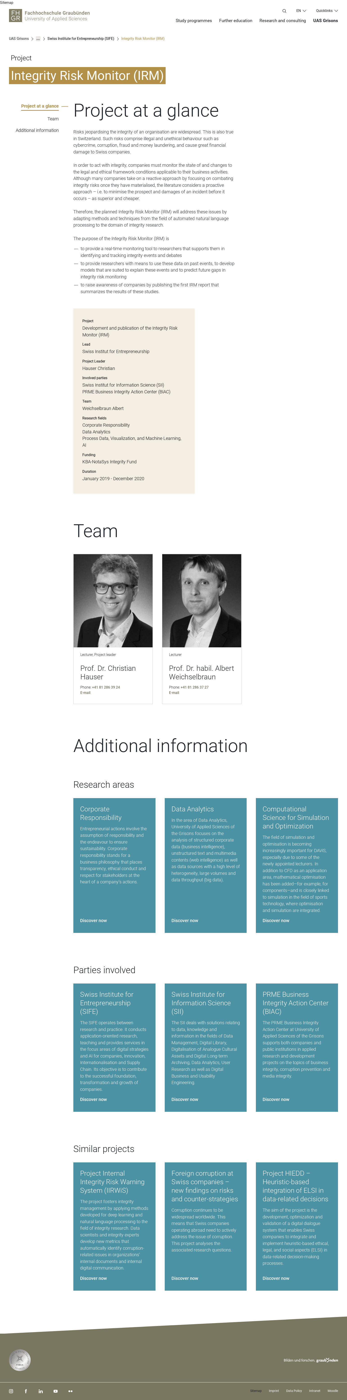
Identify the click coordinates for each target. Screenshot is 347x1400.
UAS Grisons (325, 20)
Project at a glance (40, 106)
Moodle (333, 1390)
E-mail (85, 693)
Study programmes (194, 20)
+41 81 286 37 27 (195, 687)
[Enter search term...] (284, 11)
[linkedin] (41, 1391)
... (38, 38)
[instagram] (11, 1391)
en (298, 11)
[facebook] (26, 1391)
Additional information (37, 130)
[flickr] (70, 1391)
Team (53, 119)
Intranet (314, 1390)
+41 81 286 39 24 (106, 687)
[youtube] (56, 1391)
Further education (235, 20)
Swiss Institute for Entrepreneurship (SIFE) (80, 39)
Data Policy (294, 1391)
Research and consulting (282, 20)
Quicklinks (324, 11)
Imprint (274, 1391)
